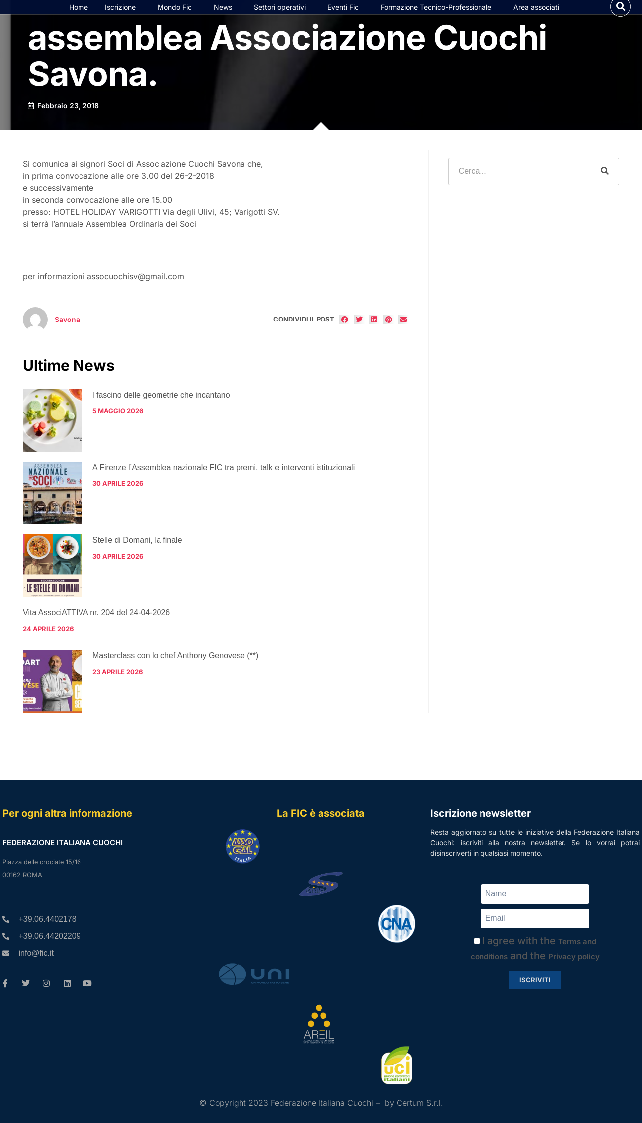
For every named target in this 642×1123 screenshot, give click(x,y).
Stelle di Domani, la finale (137, 560)
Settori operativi (282, 17)
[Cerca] (605, 191)
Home (78, 17)
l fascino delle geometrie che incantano (161, 415)
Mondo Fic (177, 17)
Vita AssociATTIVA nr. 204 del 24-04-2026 (96, 633)
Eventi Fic (345, 17)
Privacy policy (574, 956)
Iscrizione (123, 17)
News (225, 17)
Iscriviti (535, 980)
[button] (620, 16)
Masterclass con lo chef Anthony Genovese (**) (175, 675)
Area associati (538, 17)
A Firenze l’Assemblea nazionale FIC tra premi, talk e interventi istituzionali (223, 487)
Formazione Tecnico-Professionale (438, 17)
